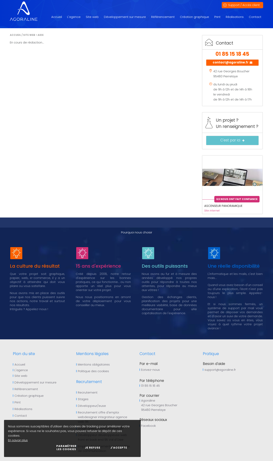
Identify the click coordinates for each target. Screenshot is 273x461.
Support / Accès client (244, 5)
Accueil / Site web (22, 35)
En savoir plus (18, 440)
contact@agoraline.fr (232, 63)
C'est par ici (232, 140)
